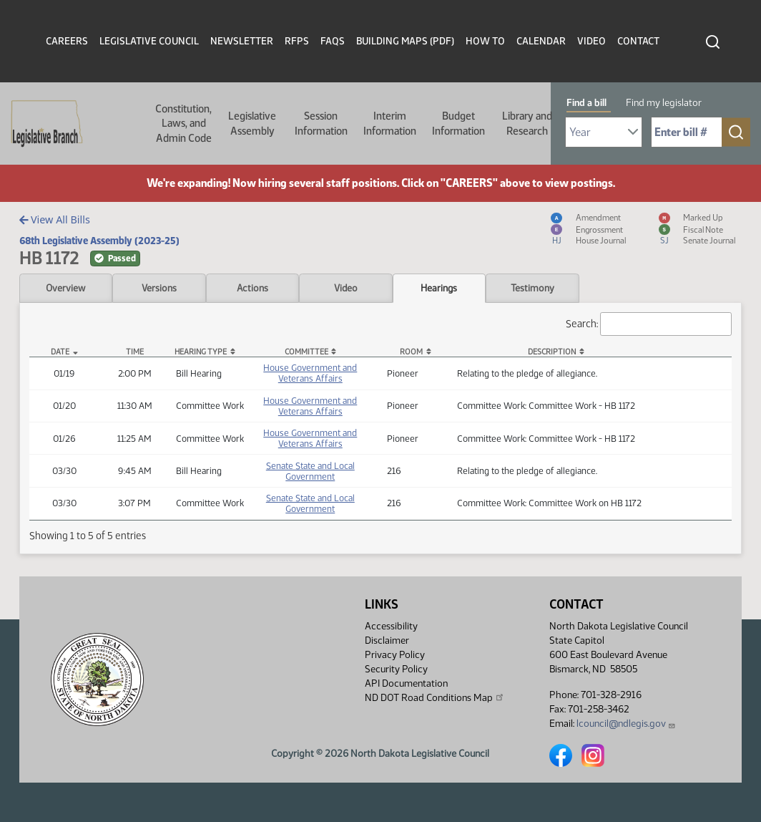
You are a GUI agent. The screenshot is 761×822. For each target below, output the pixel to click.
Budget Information (458, 123)
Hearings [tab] (439, 288)
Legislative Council (149, 41)
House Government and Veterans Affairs (310, 373)
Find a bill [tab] (586, 103)
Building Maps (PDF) (405, 41)
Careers (67, 41)
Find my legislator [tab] (664, 103)
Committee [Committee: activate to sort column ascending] (306, 352)
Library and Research (527, 123)
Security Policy (396, 669)
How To (485, 41)
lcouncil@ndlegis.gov (626, 723)
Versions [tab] (159, 288)
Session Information (321, 123)
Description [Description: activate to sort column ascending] (552, 352)
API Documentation (406, 683)
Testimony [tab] (532, 288)
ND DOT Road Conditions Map (435, 697)
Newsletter (241, 41)
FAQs (332, 41)
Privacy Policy (395, 655)
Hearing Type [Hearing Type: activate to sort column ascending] (201, 352)
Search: (649, 324)
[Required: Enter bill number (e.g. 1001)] (686, 132)
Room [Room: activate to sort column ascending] (411, 352)
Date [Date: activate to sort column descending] (60, 352)
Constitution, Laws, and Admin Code (183, 123)
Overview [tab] (65, 288)
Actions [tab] (252, 288)
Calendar (541, 41)
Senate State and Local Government (310, 471)
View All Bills (54, 219)
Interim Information (389, 123)
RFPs (297, 41)
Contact (638, 41)
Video (591, 41)
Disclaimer (387, 640)
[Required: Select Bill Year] (603, 132)
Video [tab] (346, 288)
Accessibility (391, 626)
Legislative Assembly (252, 123)
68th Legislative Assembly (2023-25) (99, 240)
